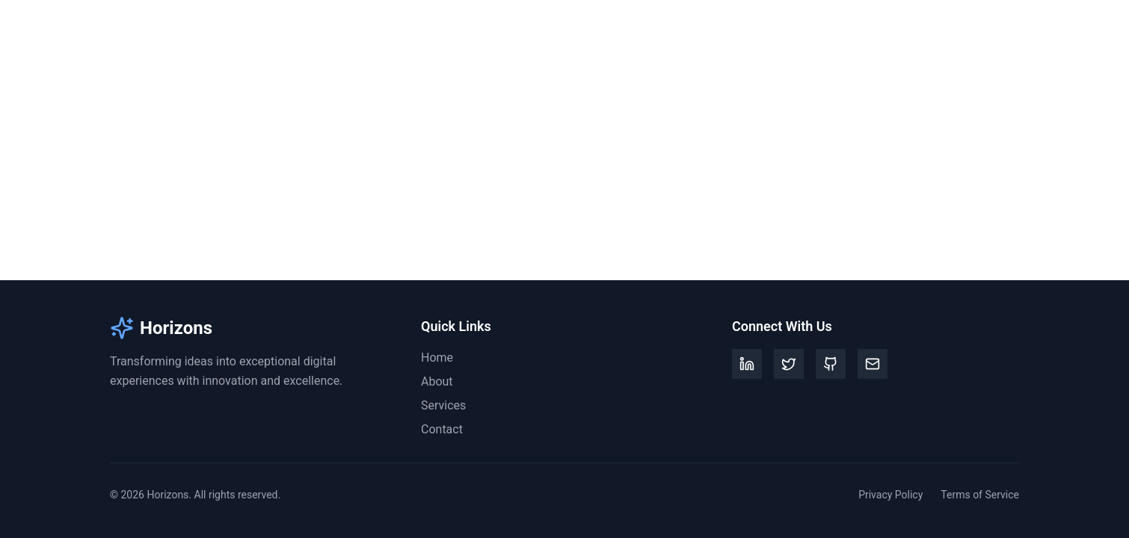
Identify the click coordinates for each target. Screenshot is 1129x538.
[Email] (872, 364)
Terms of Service (980, 495)
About (868, 29)
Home (812, 29)
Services (930, 29)
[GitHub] (831, 364)
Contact (998, 29)
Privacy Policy (890, 495)
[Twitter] (789, 364)
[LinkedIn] (747, 364)
